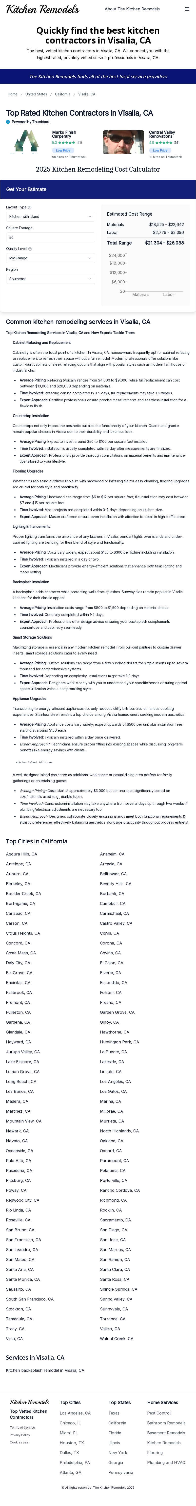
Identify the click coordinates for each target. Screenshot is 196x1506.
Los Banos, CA (20, 1091)
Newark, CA (17, 1130)
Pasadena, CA (19, 1170)
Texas (113, 1413)
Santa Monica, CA (23, 1279)
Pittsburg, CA (18, 1180)
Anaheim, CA (112, 854)
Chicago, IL (70, 1422)
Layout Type (19, 207)
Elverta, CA (110, 972)
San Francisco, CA (23, 1239)
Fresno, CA (110, 1002)
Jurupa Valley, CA (23, 1051)
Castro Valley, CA (116, 923)
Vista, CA (14, 1338)
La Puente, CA (113, 1051)
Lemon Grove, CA (23, 1071)
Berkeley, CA (18, 883)
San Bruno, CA (20, 1229)
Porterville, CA (113, 1180)
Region (12, 269)
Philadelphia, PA (75, 1462)
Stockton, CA (18, 1308)
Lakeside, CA (112, 1061)
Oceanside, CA (19, 1150)
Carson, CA (17, 923)
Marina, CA (110, 1101)
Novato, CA (17, 1140)
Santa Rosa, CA (115, 1279)
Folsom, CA (111, 992)
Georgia (115, 1462)
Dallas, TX (69, 1452)
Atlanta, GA (70, 1472)
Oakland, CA (111, 1140)
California (62, 94)
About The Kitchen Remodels (132, 8)
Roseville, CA (18, 1219)
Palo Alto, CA (18, 1160)
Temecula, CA (19, 1318)
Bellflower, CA (113, 873)
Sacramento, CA (115, 1219)
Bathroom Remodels (166, 1422)
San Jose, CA (113, 1239)
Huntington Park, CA (119, 1041)
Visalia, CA (86, 94)
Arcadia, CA (111, 863)
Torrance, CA (113, 1318)
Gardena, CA (18, 1022)
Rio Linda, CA (18, 1210)
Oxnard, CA (111, 1150)
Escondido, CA (113, 982)
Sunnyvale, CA (114, 1308)
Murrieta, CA (112, 1121)
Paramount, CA (114, 1160)
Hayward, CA (18, 1041)
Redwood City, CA (22, 1200)
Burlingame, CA (20, 903)
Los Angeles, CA (115, 1081)
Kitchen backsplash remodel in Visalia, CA (45, 1370)
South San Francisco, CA (30, 1299)
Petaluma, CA (113, 1170)
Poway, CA (16, 1190)
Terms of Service (22, 1427)
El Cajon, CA (111, 962)
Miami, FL (69, 1432)
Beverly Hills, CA (116, 883)
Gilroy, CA (109, 1022)
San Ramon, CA (115, 1259)
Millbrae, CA (111, 1111)
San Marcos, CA (115, 1249)
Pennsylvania (120, 1472)
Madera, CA (17, 1101)
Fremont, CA (18, 1002)
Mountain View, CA (24, 1121)
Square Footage (19, 228)
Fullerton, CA (18, 1012)
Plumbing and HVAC (166, 1462)
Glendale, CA (18, 1032)
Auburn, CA (17, 873)
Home (13, 94)
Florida (114, 1432)
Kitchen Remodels (164, 1442)
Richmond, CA (113, 1200)
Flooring (155, 1452)
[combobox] (50, 217)
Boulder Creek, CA (23, 893)
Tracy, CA (15, 1328)
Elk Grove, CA (19, 972)
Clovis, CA (109, 933)
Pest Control (159, 1413)
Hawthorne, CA (114, 1032)
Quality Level (19, 248)
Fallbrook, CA (19, 992)
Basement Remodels (166, 1432)
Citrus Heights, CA (23, 933)
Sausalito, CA (18, 1289)
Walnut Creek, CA (117, 1338)
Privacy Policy (20, 1435)
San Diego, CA (113, 1229)
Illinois (114, 1442)
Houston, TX (72, 1442)
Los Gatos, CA (113, 1091)
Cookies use (19, 1442)
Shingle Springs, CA (118, 1289)
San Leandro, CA (22, 1249)
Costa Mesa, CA (21, 952)
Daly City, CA (18, 962)
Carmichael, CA (114, 913)
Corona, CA (111, 943)
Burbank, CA (112, 893)
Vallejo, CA (110, 1328)
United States (36, 94)
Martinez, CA (18, 1111)
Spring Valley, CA (116, 1299)
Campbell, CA (113, 903)
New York (117, 1452)
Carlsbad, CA (18, 913)
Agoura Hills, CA (21, 854)
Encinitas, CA (18, 982)
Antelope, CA (18, 863)
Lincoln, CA (111, 1071)
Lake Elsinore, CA (22, 1061)
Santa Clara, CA (115, 1269)
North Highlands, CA (119, 1130)
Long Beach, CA (21, 1081)
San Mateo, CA (20, 1259)
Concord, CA (18, 943)
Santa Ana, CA (20, 1269)
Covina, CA (110, 952)
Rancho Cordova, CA (120, 1190)
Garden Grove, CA (117, 1012)
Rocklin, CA (111, 1210)
